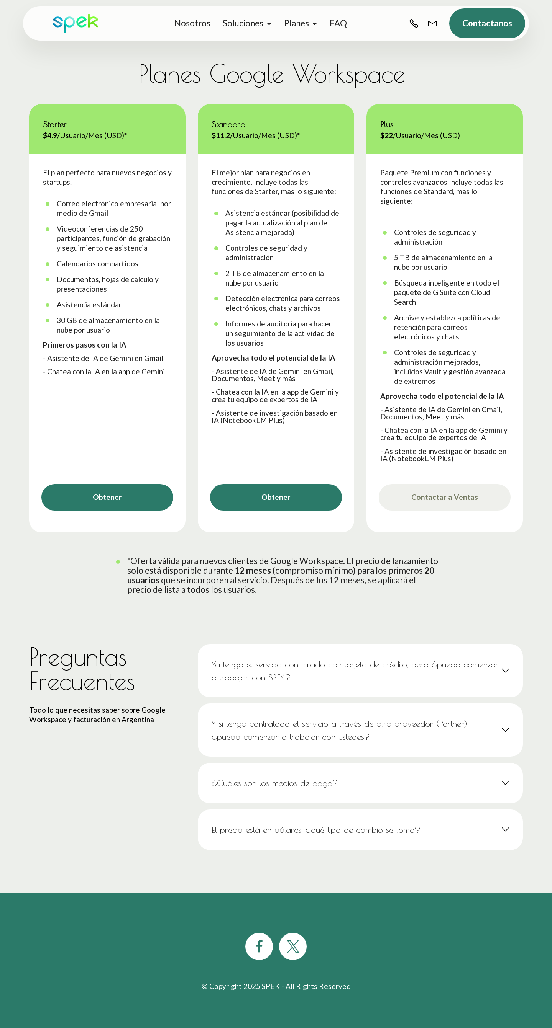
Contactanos (487, 23)
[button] (360, 671)
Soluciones (243, 23)
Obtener (107, 497)
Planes (296, 23)
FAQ (338, 23)
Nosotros (192, 23)
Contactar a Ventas (444, 497)
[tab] (360, 671)
